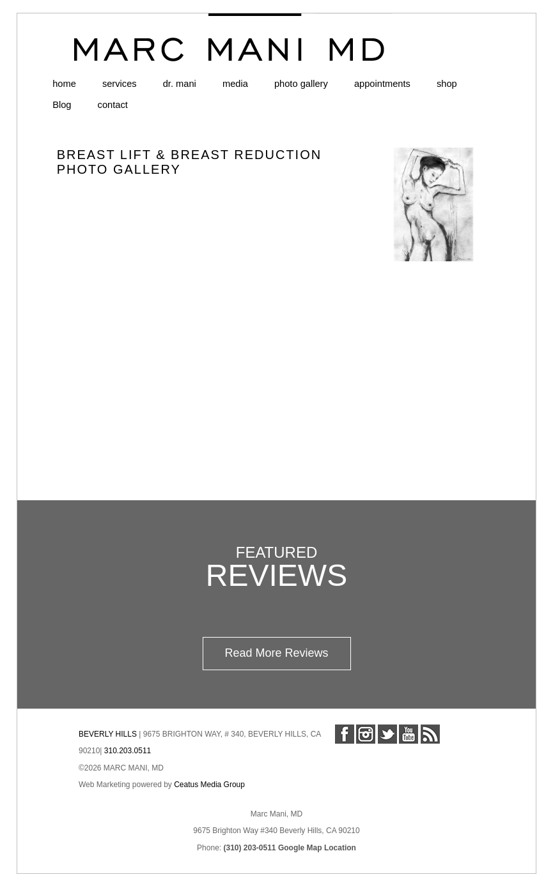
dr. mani (179, 84)
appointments (382, 84)
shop (447, 84)
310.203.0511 (127, 750)
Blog (61, 105)
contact (113, 105)
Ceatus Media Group (209, 784)
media (235, 84)
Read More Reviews (276, 653)
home (64, 84)
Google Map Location (317, 847)
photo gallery (301, 84)
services (119, 84)
